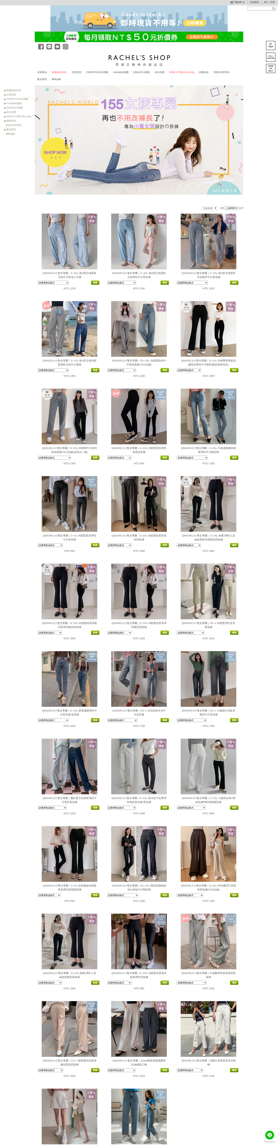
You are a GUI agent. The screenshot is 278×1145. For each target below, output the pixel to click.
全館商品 (42, 72)
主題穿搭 (76, 72)
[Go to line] (269, 1135)
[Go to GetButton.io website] (269, 1142)
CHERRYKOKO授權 (97, 72)
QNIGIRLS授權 (141, 72)
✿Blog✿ (56, 79)
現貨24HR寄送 (222, 72)
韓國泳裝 (204, 72)
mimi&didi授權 (121, 72)
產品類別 (42, 79)
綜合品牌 (160, 72)
